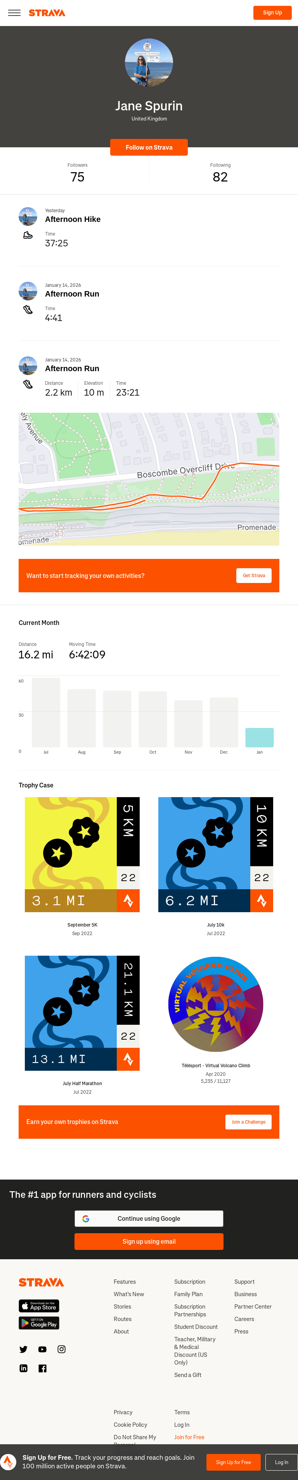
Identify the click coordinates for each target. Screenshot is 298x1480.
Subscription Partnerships (190, 1310)
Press (241, 1331)
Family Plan (188, 1294)
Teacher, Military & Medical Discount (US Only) (195, 1351)
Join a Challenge (248, 1122)
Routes (123, 1319)
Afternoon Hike (72, 219)
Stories (122, 1307)
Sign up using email (149, 1241)
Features (125, 1282)
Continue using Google (130, 1218)
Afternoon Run (72, 294)
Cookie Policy (130, 1425)
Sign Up (272, 12)
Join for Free (189, 1437)
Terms (182, 1412)
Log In (281, 1462)
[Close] (14, 12)
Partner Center (253, 1307)
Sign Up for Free (233, 1462)
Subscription (189, 1282)
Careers (244, 1319)
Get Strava (254, 575)
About (121, 1331)
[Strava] (47, 13)
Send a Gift (187, 1375)
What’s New (129, 1294)
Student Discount (196, 1327)
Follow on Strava (149, 147)
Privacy (123, 1412)
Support (244, 1282)
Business (245, 1294)
